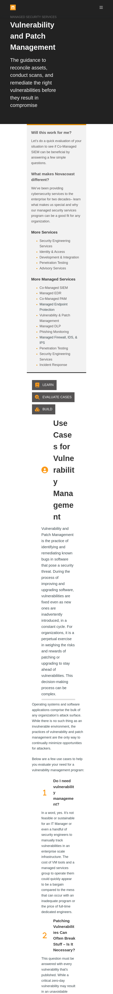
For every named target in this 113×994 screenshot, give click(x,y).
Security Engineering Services (45, 207)
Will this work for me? (35, 132)
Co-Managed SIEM (37, 249)
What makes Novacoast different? (46, 163)
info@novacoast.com (22, 945)
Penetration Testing (37, 224)
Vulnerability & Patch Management (48, 271)
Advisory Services (36, 229)
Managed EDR (34, 254)
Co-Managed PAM (36, 260)
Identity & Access (35, 213)
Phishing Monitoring (37, 282)
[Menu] (101, 7)
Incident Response (36, 304)
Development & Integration (42, 218)
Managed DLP (33, 276)
